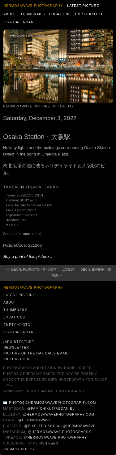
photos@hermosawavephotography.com (52, 402)
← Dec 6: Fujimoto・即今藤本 (31, 269)
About (9, 14)
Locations (60, 14)
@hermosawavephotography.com (59, 414)
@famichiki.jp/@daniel (51, 408)
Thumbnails (33, 14)
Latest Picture (83, 5)
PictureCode (17, 359)
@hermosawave (34, 420)
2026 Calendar (18, 22)
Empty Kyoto (88, 14)
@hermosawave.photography (59, 432)
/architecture (18, 342)
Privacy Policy (19, 449)
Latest (68, 269)
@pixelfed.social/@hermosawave (60, 426)
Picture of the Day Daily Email (35, 353)
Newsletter (16, 347)
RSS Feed (49, 443)
